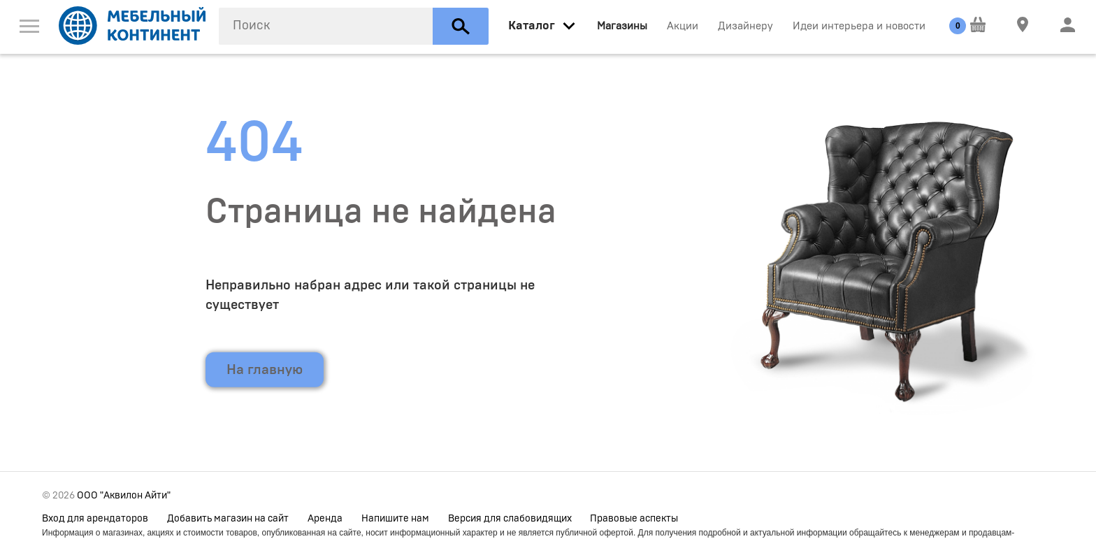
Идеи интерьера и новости (859, 26)
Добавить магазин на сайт (228, 519)
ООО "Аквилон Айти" (124, 496)
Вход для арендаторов (95, 519)
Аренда (325, 519)
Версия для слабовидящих (510, 519)
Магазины (622, 26)
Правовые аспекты (634, 519)
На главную (264, 370)
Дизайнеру (745, 26)
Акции (682, 26)
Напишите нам (395, 519)
